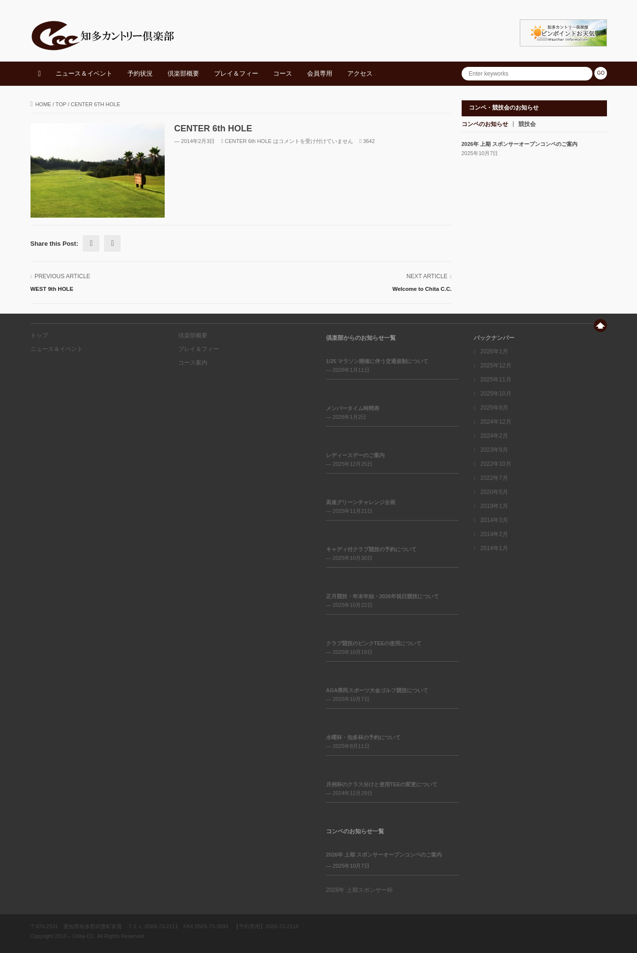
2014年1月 (494, 548)
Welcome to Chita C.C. (421, 289)
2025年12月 (495, 365)
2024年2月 (494, 435)
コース (282, 73)
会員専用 (319, 73)
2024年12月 (495, 421)
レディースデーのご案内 (355, 455)
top (61, 104)
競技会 (527, 124)
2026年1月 (494, 351)
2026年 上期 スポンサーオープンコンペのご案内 (520, 144)
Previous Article (62, 276)
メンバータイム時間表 (352, 408)
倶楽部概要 (183, 73)
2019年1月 (494, 506)
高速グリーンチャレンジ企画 (360, 502)
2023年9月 (494, 449)
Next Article (427, 276)
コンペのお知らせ (485, 124)
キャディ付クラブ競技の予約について (371, 549)
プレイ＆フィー (236, 73)
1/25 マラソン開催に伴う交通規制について (377, 361)
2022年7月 (494, 478)
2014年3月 (494, 520)
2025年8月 (494, 407)
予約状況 (140, 73)
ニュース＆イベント (84, 73)
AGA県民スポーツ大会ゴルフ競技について (377, 690)
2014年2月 (494, 534)
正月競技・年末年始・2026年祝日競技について (382, 596)
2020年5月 (494, 492)
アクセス (360, 73)
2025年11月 (495, 379)
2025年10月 (495, 393)
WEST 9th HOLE (52, 289)
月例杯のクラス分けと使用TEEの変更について (381, 784)
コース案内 (192, 362)
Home (41, 104)
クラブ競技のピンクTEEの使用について (373, 643)
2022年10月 (495, 464)
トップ (39, 335)
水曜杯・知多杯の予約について (363, 737)
